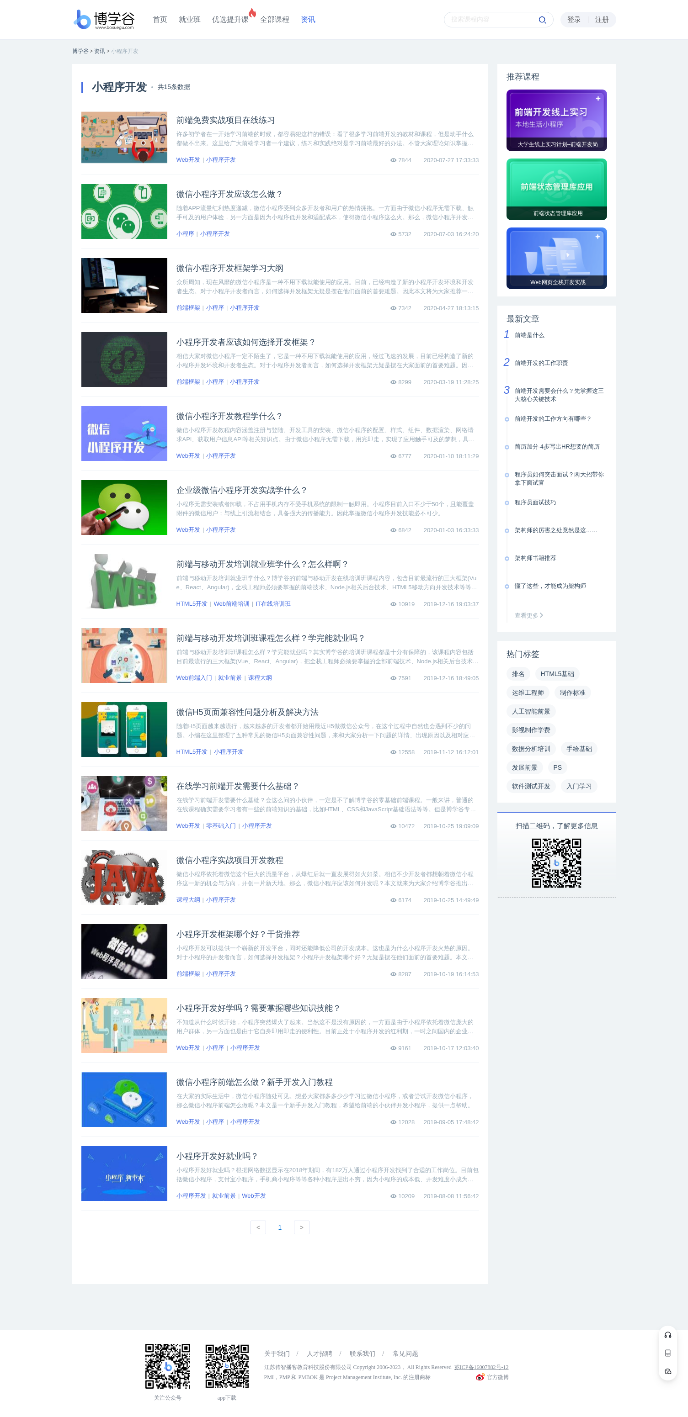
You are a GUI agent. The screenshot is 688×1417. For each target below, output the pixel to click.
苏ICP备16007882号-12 (481, 1367)
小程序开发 (221, 159)
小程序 (185, 233)
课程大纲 (260, 677)
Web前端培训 (232, 603)
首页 (160, 19)
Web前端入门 (194, 677)
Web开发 (188, 159)
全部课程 (274, 19)
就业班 (190, 19)
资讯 (308, 19)
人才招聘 (319, 1353)
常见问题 (405, 1353)
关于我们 (277, 1353)
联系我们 (362, 1353)
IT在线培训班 (273, 603)
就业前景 (230, 677)
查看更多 (531, 615)
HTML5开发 (192, 603)
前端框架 (188, 307)
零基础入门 (221, 825)
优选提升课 (230, 19)
